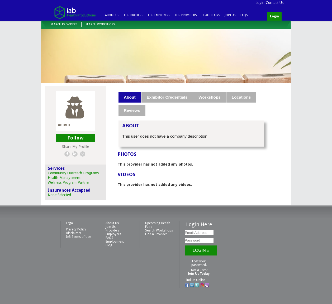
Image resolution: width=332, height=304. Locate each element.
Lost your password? (199, 263)
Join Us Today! (199, 274)
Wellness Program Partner (69, 182)
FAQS (244, 15)
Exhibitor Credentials (167, 97)
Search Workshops (100, 24)
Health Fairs (211, 15)
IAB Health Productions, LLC (75, 12)
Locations (241, 97)
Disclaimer (73, 233)
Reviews (132, 110)
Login (259, 3)
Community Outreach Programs (73, 173)
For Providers (186, 15)
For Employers (159, 15)
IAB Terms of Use (78, 237)
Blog (109, 245)
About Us (112, 15)
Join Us (230, 15)
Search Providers (63, 24)
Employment (115, 241)
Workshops (209, 97)
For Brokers (133, 15)
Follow (75, 138)
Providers (113, 230)
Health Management (64, 178)
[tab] (129, 97)
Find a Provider (156, 234)
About (129, 97)
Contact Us (274, 3)
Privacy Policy (76, 229)
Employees (113, 234)
